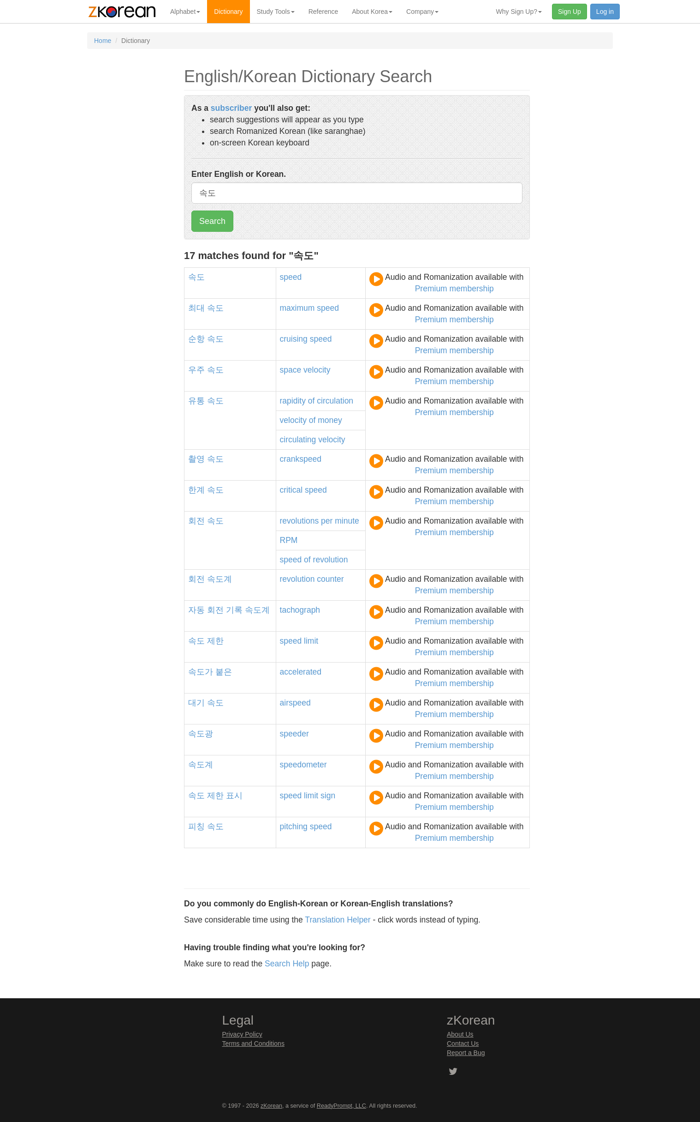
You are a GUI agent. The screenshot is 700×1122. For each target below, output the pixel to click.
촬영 (196, 459)
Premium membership (454, 288)
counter (330, 579)
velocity (316, 369)
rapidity (293, 400)
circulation (335, 400)
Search (212, 221)
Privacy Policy (242, 1034)
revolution (330, 559)
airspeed (295, 702)
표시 (234, 795)
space (291, 369)
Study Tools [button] (276, 11)
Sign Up (569, 11)
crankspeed (300, 459)
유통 (196, 400)
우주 (196, 369)
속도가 (200, 671)
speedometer (303, 764)
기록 (234, 610)
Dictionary (228, 11)
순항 (196, 339)
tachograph (300, 610)
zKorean (271, 1106)
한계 (196, 490)
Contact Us (463, 1043)
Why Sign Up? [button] (519, 11)
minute (347, 520)
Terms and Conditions (253, 1043)
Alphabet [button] (185, 11)
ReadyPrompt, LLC (341, 1106)
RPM (289, 540)
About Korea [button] (372, 11)
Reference (323, 11)
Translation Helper (337, 919)
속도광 (200, 733)
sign (327, 795)
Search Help (287, 963)
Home (102, 40)
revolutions (299, 520)
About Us (460, 1034)
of (311, 400)
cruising (294, 339)
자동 (196, 610)
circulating (298, 439)
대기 (196, 702)
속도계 (219, 579)
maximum (297, 308)
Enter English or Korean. (238, 174)
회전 (196, 520)
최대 (196, 308)
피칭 (196, 826)
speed (291, 277)
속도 (196, 277)
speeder (294, 733)
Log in (605, 11)
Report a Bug (466, 1052)
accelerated (300, 671)
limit (311, 640)
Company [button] (422, 11)
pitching (294, 826)
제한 (215, 640)
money (330, 420)
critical (291, 490)
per (326, 520)
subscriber (231, 108)
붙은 (223, 671)
